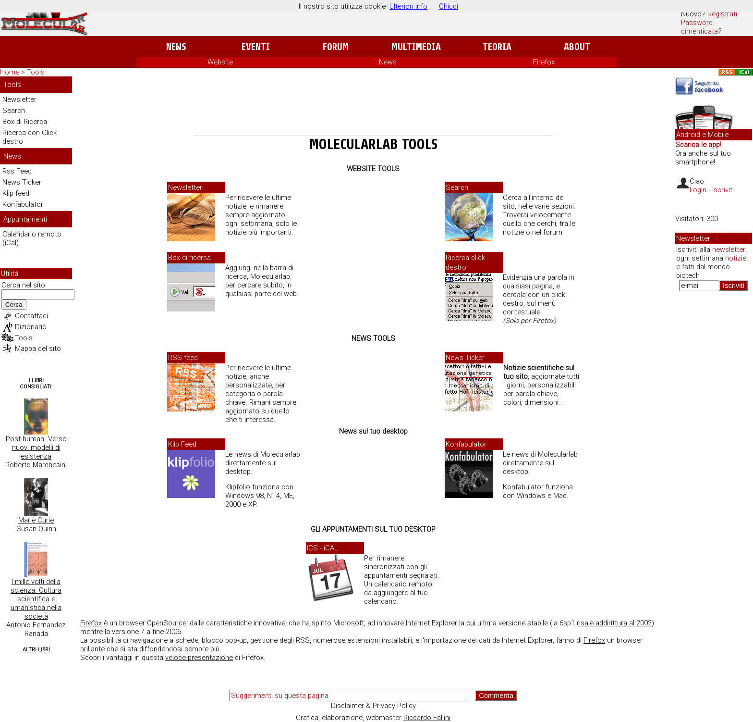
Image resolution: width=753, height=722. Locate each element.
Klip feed (15, 193)
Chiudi (448, 6)
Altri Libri (36, 650)
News (176, 46)
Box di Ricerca (24, 121)
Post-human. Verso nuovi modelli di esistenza (36, 448)
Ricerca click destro (465, 262)
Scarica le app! (698, 144)
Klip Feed (182, 444)
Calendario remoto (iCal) (31, 238)
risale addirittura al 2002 (614, 623)
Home (9, 72)
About (577, 46)
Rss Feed (17, 171)
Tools (36, 72)
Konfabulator (22, 204)
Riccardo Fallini (426, 717)
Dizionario (31, 327)
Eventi (256, 46)
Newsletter (19, 99)
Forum (335, 46)
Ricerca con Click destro (29, 137)
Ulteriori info (408, 6)
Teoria (497, 46)
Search (13, 110)
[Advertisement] (373, 106)
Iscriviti (723, 190)
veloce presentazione (199, 657)
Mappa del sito (38, 348)
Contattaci (31, 315)
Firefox (544, 62)
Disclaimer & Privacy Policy (373, 705)
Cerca (14, 304)
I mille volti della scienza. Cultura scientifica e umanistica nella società (36, 599)
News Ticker (21, 182)
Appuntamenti (25, 219)
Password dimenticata (699, 27)
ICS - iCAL (322, 548)
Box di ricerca (189, 257)
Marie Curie (36, 520)
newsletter (728, 249)
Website (220, 62)
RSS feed (183, 357)
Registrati (722, 14)
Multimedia (416, 46)
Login (698, 190)
